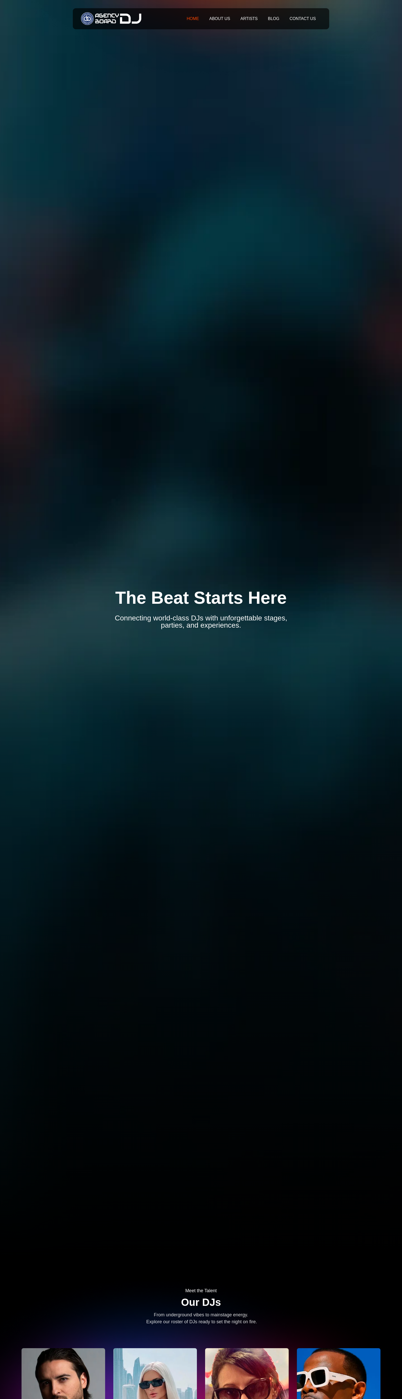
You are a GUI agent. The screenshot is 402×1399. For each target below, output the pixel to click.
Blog (273, 18)
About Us (219, 18)
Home (193, 18)
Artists (249, 18)
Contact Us (302, 18)
